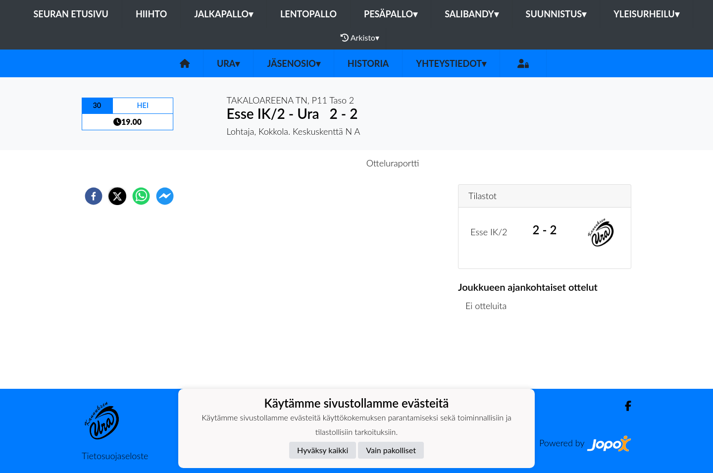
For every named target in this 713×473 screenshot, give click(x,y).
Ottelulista (490, 355)
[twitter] (117, 196)
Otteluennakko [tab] (322, 163)
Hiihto (151, 13)
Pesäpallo (390, 13)
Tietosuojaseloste (115, 455)
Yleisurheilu (646, 13)
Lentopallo (308, 13)
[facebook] (93, 196)
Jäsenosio (293, 63)
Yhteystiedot (451, 63)
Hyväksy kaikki (322, 450)
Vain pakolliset (391, 450)
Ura (228, 63)
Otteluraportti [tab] (392, 163)
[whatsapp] (141, 196)
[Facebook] (624, 406)
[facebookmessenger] (165, 196)
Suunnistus (556, 13)
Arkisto (360, 38)
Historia (368, 63)
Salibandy (471, 13)
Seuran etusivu (70, 13)
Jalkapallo (223, 13)
